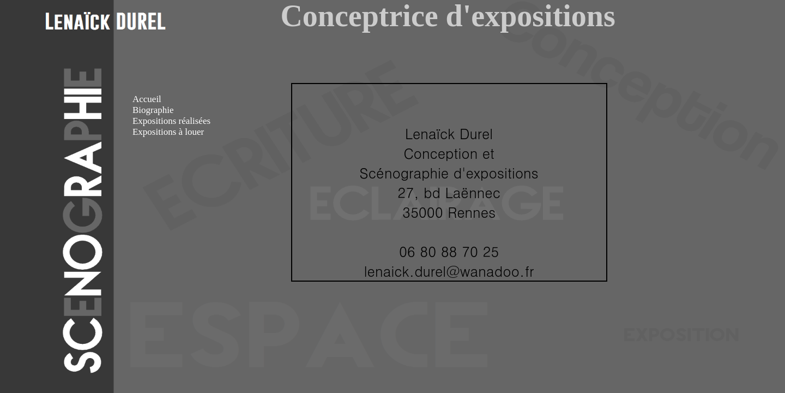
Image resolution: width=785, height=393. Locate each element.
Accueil (146, 99)
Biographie (153, 110)
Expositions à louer (168, 132)
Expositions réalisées (171, 121)
